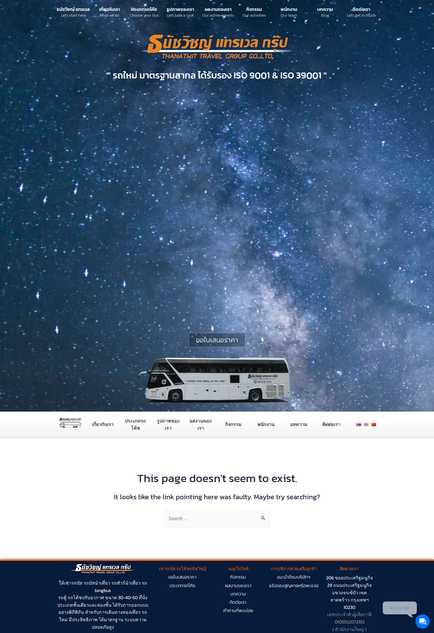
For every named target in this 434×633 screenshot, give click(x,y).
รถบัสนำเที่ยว (97, 582)
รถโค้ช (75, 597)
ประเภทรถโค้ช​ (182, 585)
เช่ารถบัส (73, 582)
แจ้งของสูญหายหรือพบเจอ (294, 585)
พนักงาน (289, 9)
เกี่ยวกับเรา (109, 9)
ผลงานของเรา (218, 9)
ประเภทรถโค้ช (144, 9)
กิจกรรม (254, 9)
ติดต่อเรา (361, 9)
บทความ (325, 9)
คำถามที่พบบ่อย (238, 610)
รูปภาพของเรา (180, 9)
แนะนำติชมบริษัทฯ (293, 576)
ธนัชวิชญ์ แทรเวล (73, 9)
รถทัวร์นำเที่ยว (126, 582)
